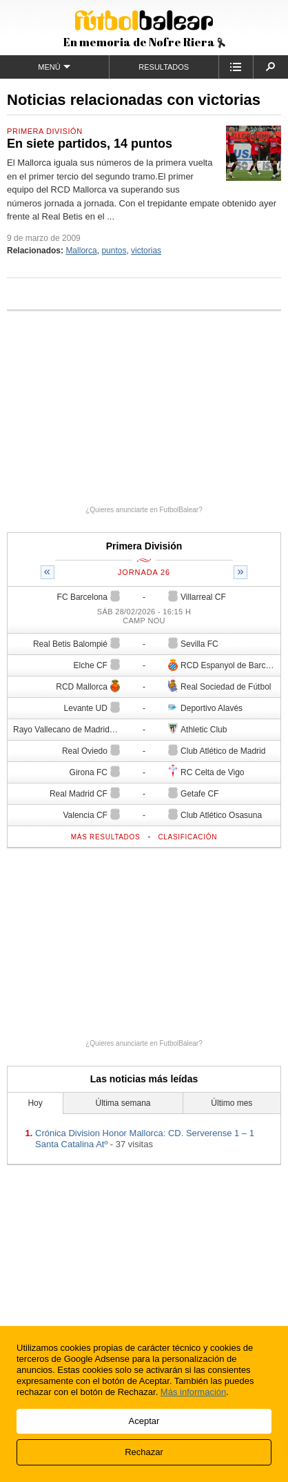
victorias (146, 250)
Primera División (45, 131)
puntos (113, 250)
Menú (54, 66)
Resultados (163, 67)
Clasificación (187, 837)
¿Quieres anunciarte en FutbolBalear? (144, 510)
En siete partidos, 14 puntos (89, 143)
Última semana (122, 1103)
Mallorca (80, 250)
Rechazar (144, 1452)
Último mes (231, 1103)
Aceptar (144, 1421)
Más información (193, 1392)
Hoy (35, 1103)
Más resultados (106, 837)
